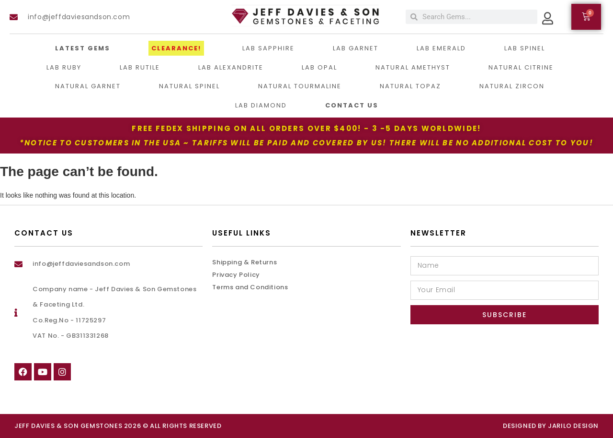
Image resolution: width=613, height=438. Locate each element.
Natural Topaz (410, 86)
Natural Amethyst (412, 67)
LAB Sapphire (268, 48)
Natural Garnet (88, 86)
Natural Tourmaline (299, 86)
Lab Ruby (63, 67)
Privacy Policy (236, 274)
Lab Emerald (441, 48)
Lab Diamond (261, 105)
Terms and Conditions (250, 287)
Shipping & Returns (244, 262)
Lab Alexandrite (230, 67)
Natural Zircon (512, 86)
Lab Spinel (524, 48)
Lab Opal (319, 67)
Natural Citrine (521, 67)
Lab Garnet (355, 48)
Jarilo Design (573, 425)
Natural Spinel (189, 86)
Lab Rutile (140, 67)
